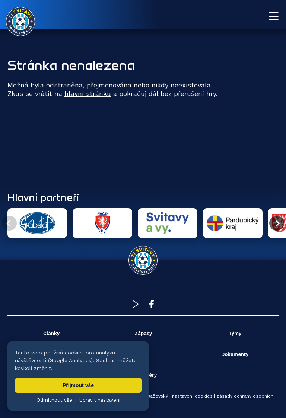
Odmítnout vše (54, 400)
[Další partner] (276, 223)
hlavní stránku (87, 93)
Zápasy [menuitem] (143, 333)
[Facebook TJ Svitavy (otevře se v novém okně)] (151, 305)
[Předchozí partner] (9, 223)
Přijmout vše (78, 385)
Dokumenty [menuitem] (234, 354)
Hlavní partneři (43, 197)
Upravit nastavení (99, 400)
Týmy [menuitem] (234, 333)
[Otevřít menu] (274, 16)
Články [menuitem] (51, 333)
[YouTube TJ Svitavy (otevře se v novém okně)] (136, 305)
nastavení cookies (192, 396)
